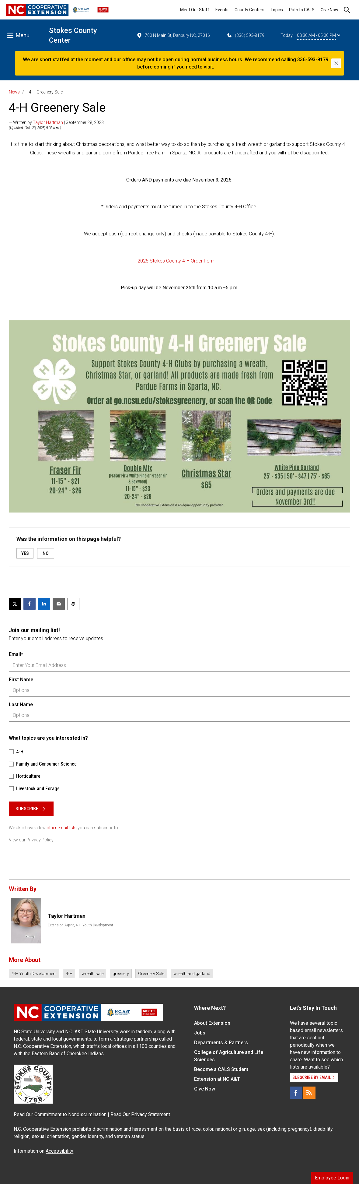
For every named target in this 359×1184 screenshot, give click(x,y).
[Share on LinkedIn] (44, 604)
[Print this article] (73, 604)
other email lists (62, 827)
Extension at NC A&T (217, 1079)
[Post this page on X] (15, 604)
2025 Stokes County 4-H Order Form (176, 261)
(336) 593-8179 (245, 35)
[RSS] (309, 1093)
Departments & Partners (221, 1042)
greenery (121, 973)
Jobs (199, 1033)
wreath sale (92, 973)
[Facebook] (296, 1093)
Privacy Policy (40, 839)
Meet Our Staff (194, 9)
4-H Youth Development (34, 973)
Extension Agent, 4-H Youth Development (80, 925)
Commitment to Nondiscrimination (70, 1114)
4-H (69, 973)
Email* (16, 654)
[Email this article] (59, 604)
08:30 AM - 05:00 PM (318, 35)
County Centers (249, 9)
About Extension (212, 1023)
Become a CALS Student (221, 1069)
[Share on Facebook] (29, 604)
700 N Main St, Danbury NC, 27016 (173, 35)
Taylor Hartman (48, 122)
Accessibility (59, 1151)
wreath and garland (191, 973)
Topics (276, 9)
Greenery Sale (151, 973)
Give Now (329, 9)
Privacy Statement (150, 1114)
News (14, 92)
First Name (21, 679)
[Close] (336, 63)
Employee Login (332, 1178)
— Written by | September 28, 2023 (56, 122)
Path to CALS (302, 9)
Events (221, 9)
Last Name (21, 704)
